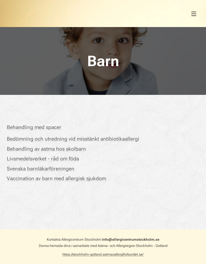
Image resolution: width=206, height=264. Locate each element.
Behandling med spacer (34, 127)
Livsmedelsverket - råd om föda (43, 159)
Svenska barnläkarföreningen (41, 169)
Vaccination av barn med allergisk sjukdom (56, 178)
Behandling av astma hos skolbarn (46, 149)
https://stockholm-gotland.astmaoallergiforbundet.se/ (103, 254)
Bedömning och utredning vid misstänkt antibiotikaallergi (73, 139)
